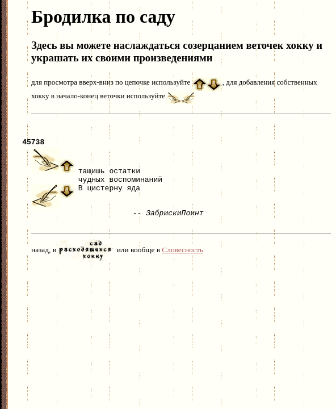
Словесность (182, 255)
